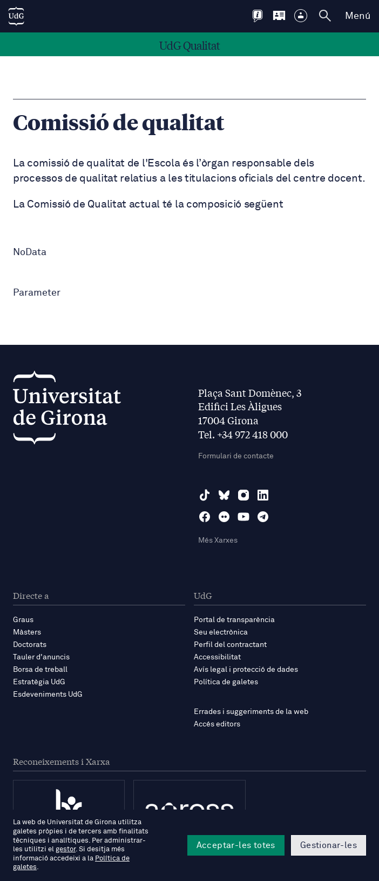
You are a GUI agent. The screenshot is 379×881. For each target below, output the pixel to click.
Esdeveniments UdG (48, 694)
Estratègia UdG (39, 682)
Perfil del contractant (230, 645)
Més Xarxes (218, 540)
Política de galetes (226, 682)
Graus (23, 620)
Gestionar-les (328, 845)
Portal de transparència (234, 620)
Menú (357, 16)
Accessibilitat (217, 657)
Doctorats (29, 645)
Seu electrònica (221, 632)
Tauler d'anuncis (41, 657)
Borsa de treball (40, 669)
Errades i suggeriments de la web (251, 712)
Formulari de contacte (236, 456)
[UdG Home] (16, 16)
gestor (66, 849)
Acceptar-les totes (236, 845)
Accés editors (217, 724)
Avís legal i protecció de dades (246, 669)
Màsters (27, 632)
